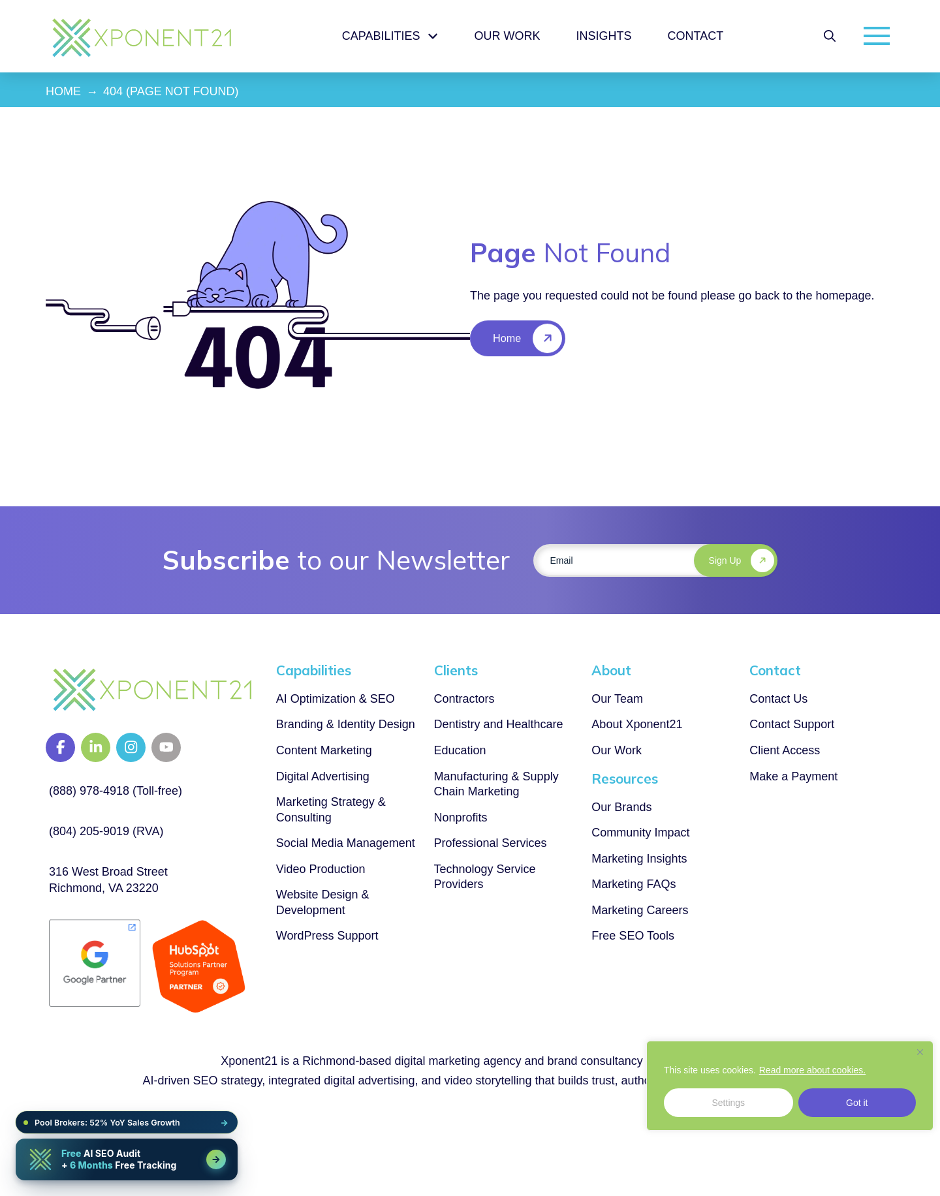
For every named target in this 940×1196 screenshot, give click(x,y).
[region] (789, 1086)
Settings (728, 1102)
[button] (830, 36)
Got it (857, 1102)
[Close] (920, 1052)
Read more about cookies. (812, 1070)
